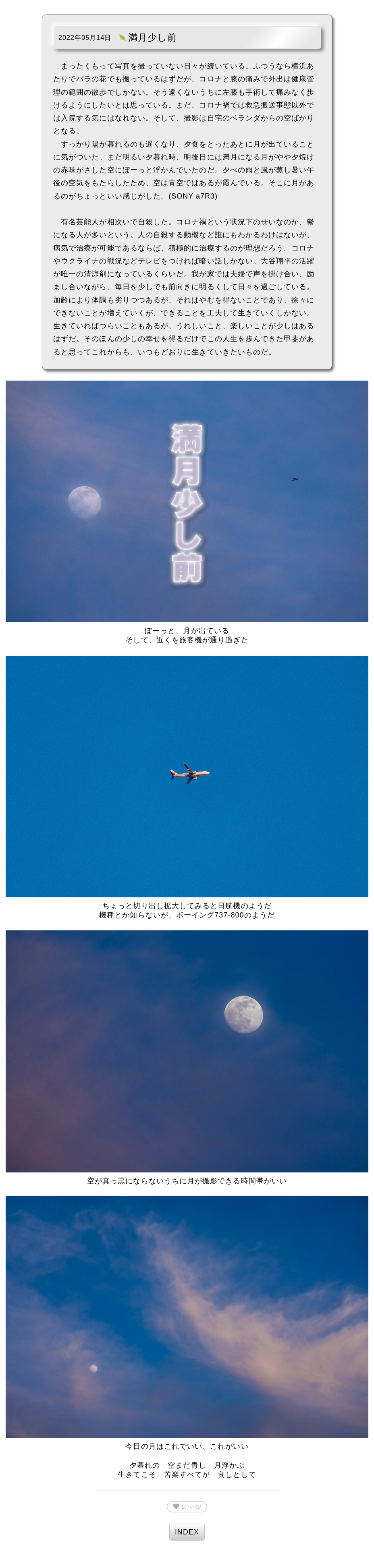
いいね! (186, 1506)
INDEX (187, 1532)
